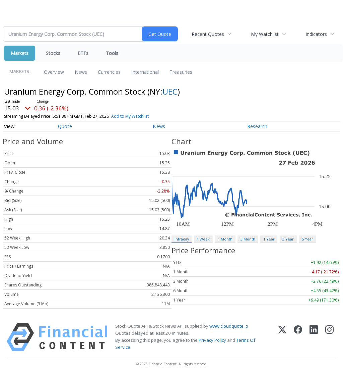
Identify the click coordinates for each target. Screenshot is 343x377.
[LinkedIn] (314, 337)
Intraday (182, 238)
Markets (19, 53)
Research (257, 126)
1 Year (269, 238)
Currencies (109, 72)
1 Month (225, 238)
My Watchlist (265, 34)
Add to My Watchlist (130, 116)
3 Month (248, 238)
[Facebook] (298, 337)
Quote (65, 126)
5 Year (307, 238)
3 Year (288, 238)
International (145, 72)
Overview (54, 72)
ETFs (83, 53)
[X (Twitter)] (282, 337)
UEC (170, 91)
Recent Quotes (208, 34)
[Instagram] (329, 337)
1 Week (203, 238)
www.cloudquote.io (228, 326)
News (81, 72)
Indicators (316, 34)
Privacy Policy (212, 340)
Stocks (53, 53)
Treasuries (180, 72)
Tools (112, 53)
